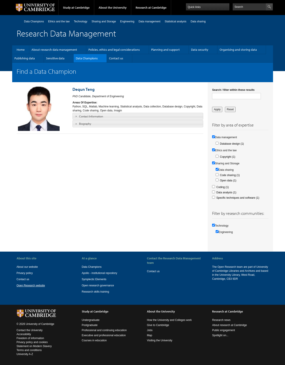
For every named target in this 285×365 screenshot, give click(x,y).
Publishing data (24, 58)
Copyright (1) (227, 156)
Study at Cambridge (76, 8)
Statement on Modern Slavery (34, 346)
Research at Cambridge (151, 8)
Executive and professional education (104, 335)
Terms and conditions (29, 350)
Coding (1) (222, 187)
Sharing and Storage (104, 21)
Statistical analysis (175, 21)
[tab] (137, 116)
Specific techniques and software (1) (237, 197)
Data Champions (34, 21)
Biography (85, 123)
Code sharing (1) (230, 175)
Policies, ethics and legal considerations (114, 50)
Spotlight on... (220, 335)
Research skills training (95, 291)
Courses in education (94, 340)
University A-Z (25, 354)
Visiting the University (159, 340)
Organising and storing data (238, 50)
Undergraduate (91, 320)
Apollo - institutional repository (99, 273)
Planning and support (165, 50)
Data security (199, 50)
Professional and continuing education (104, 330)
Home (18, 21)
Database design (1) (232, 143)
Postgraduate (90, 325)
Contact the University (30, 330)
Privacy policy (25, 273)
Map (149, 335)
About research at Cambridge (229, 325)
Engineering (127, 21)
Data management (149, 21)
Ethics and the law (59, 21)
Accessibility (24, 334)
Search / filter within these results (233, 89)
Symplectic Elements (94, 279)
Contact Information (91, 116)
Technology (80, 21)
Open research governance (98, 285)
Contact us (116, 58)
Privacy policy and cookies (32, 342)
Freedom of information (30, 338)
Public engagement (223, 330)
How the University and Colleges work (169, 320)
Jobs (149, 330)
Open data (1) (228, 180)
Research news (221, 320)
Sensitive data (55, 58)
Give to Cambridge (158, 325)
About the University (113, 8)
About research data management (54, 50)
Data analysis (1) (226, 192)
